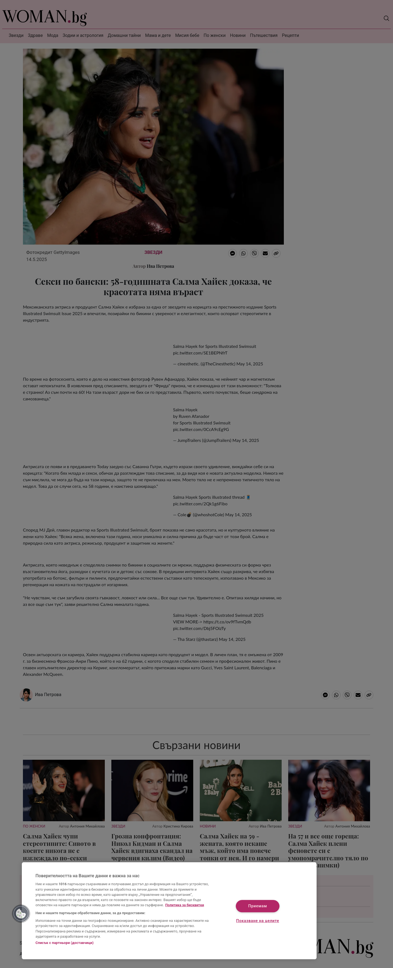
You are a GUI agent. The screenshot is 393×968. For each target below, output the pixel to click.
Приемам (257, 906)
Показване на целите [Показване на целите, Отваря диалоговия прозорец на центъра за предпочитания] (257, 921)
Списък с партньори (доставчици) (64, 943)
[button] (21, 913)
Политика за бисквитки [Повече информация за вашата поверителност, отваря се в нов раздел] (184, 905)
